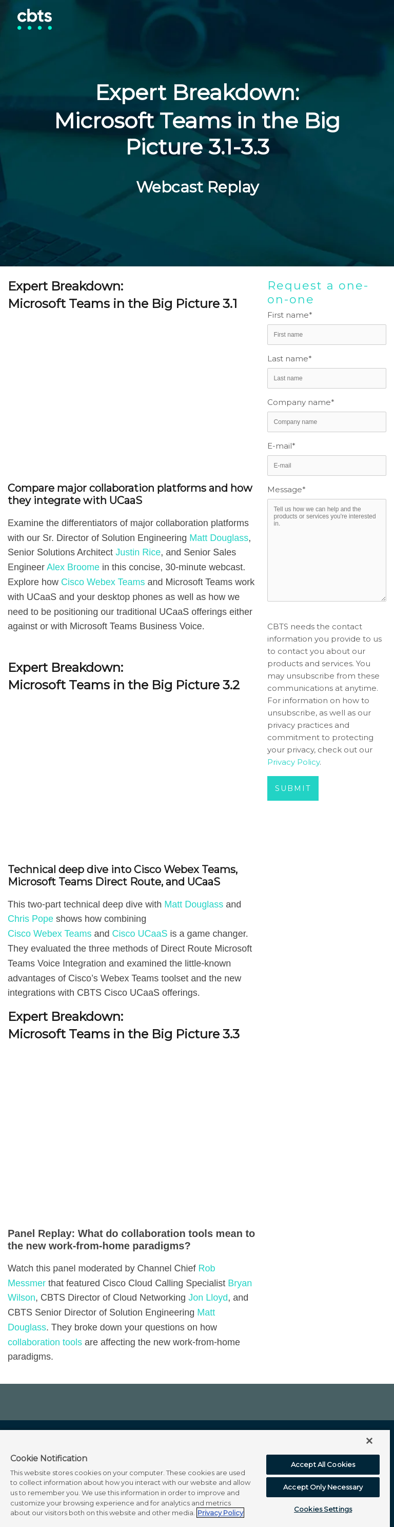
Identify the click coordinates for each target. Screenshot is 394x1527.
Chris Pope (30, 919)
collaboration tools (45, 1342)
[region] (195, 1478)
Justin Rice (138, 552)
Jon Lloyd (208, 1297)
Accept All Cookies (323, 1464)
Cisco (74, 582)
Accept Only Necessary (323, 1487)
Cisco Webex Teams (49, 934)
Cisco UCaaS (139, 934)
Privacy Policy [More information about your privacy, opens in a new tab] (220, 1513)
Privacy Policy (293, 762)
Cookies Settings (323, 1509)
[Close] (369, 1441)
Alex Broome (74, 567)
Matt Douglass (218, 538)
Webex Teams (116, 582)
